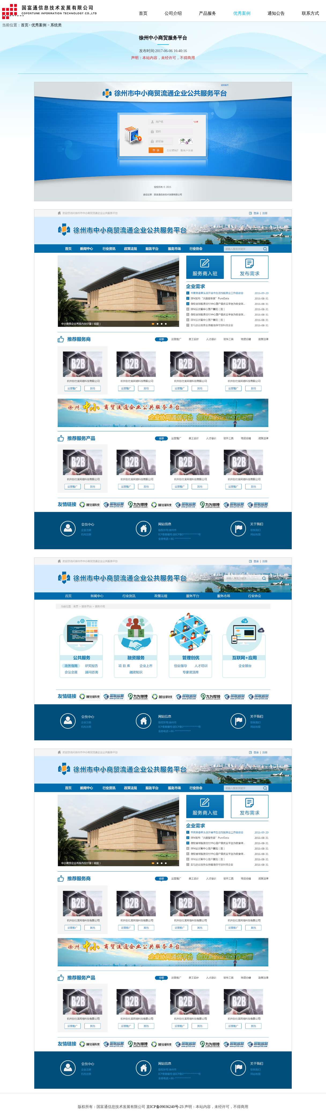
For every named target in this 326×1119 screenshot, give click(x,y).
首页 (143, 13)
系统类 (56, 25)
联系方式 (310, 13)
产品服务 (207, 13)
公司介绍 (173, 13)
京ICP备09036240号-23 (164, 1107)
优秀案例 (241, 13)
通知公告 (276, 13)
